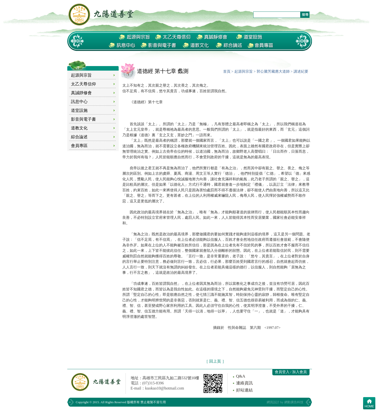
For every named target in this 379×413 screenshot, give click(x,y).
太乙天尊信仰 (83, 84)
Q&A (240, 376)
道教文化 (79, 128)
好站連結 (244, 390)
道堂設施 (79, 110)
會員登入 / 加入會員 (291, 372)
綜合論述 (79, 137)
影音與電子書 (83, 119)
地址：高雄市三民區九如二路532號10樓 (165, 378)
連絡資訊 (244, 383)
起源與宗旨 (81, 75)
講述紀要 (301, 71)
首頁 (226, 71)
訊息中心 (79, 101)
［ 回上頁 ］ (215, 361)
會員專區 (79, 145)
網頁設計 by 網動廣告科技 (285, 402)
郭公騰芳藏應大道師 (273, 71)
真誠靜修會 (81, 93)
